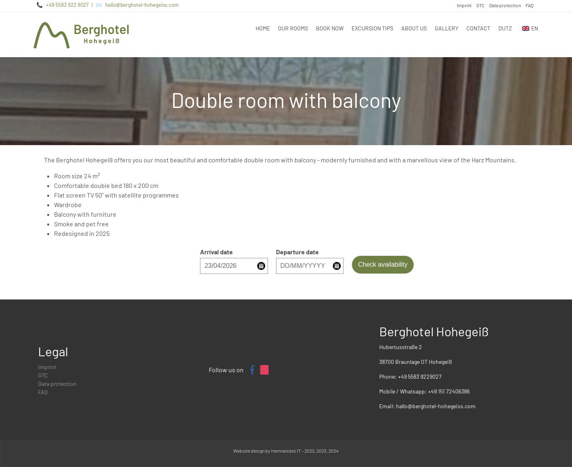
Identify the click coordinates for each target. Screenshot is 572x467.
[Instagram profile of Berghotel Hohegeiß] (264, 370)
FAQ (530, 5)
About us (414, 28)
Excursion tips (372, 28)
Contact (478, 28)
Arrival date (216, 251)
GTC (480, 5)
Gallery (446, 28)
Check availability (383, 264)
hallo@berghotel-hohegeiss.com (142, 5)
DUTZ (505, 28)
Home (263, 28)
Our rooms (293, 28)
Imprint (464, 5)
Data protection (505, 5)
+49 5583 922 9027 (67, 5)
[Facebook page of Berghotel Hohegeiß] (251, 370)
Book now (330, 28)
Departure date (297, 251)
